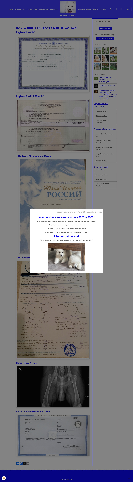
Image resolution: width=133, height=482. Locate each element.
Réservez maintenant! (66, 236)
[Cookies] (4, 478)
